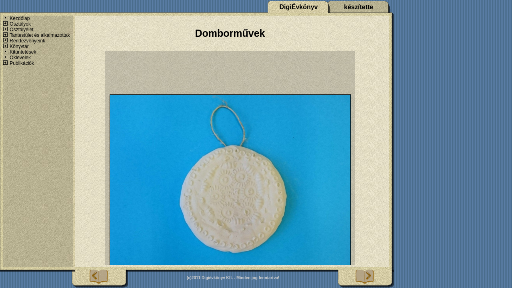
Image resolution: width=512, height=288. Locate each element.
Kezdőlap (20, 18)
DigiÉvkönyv (298, 7)
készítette (358, 7)
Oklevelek (20, 57)
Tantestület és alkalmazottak (40, 35)
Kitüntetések (23, 52)
